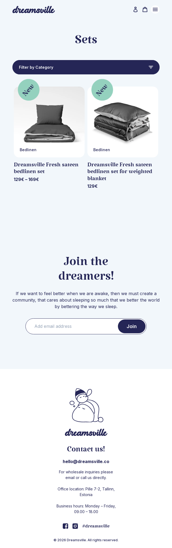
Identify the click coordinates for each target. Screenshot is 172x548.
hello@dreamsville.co (86, 461)
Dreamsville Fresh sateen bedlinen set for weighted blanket (119, 171)
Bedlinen (28, 149)
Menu (155, 9)
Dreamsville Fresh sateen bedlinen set (46, 168)
